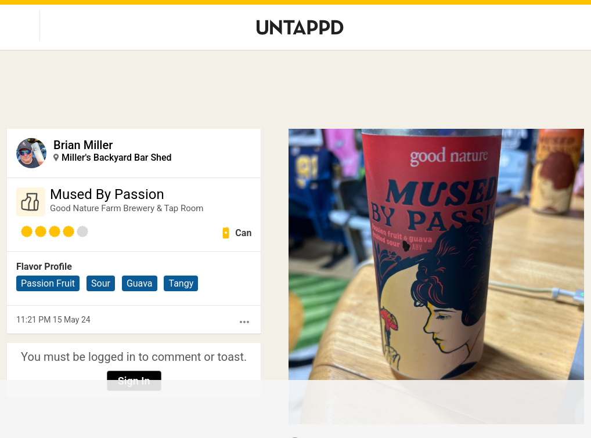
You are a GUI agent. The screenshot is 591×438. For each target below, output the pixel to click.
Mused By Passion (107, 194)
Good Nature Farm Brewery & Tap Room (127, 208)
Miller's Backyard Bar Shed (117, 157)
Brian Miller (83, 145)
